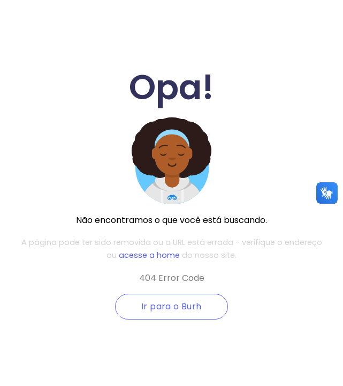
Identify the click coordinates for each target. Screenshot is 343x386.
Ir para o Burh (171, 306)
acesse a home (149, 255)
